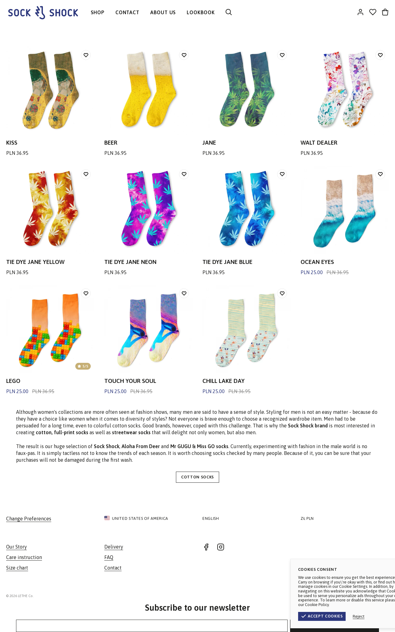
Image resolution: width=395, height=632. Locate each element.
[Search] (228, 12)
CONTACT (127, 12)
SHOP (98, 12)
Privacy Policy (374, 596)
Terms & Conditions (336, 596)
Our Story (16, 546)
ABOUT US (163, 12)
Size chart (17, 567)
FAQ (108, 557)
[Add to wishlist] (86, 55)
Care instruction (24, 557)
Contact (113, 567)
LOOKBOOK (200, 12)
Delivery (113, 546)
